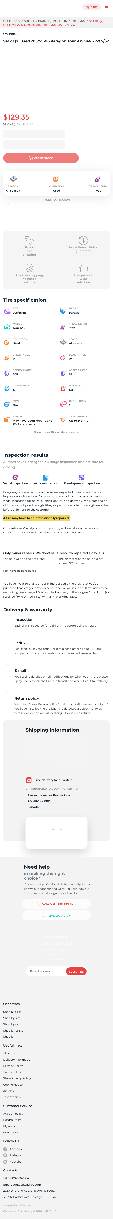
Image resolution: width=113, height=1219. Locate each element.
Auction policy (13, 1113)
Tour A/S (78, 21)
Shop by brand (37, 21)
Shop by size (11, 1018)
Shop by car (11, 1024)
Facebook (13, 1149)
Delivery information (17, 1059)
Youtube (12, 1162)
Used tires (12, 21)
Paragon (60, 21)
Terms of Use (12, 1072)
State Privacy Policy (16, 1078)
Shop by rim (11, 1036)
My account (11, 1126)
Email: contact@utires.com (22, 1184)
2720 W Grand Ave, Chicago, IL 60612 (28, 1190)
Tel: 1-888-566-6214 (16, 1178)
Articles (8, 1091)
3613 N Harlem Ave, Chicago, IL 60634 (29, 1197)
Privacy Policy (12, 1066)
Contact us (10, 1132)
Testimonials (12, 1097)
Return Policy (12, 1120)
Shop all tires (12, 1012)
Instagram (13, 1155)
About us (9, 1053)
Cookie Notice (12, 1084)
